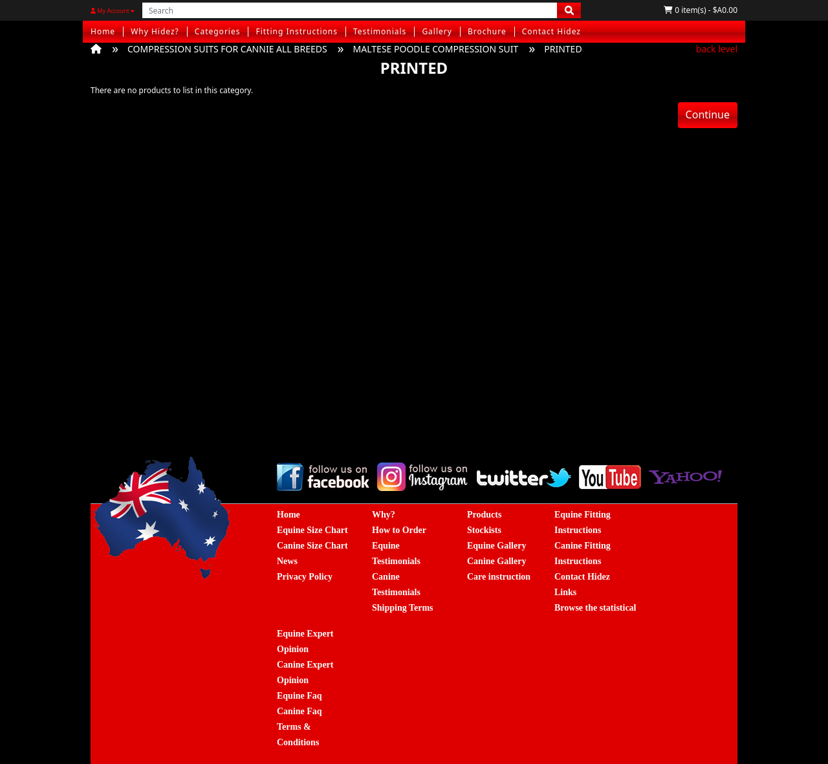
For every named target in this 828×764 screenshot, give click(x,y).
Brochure (487, 31)
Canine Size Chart (312, 546)
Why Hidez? (155, 31)
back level (716, 49)
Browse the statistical (595, 608)
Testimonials (379, 31)
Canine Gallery (496, 561)
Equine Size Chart (312, 530)
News (287, 561)
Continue (708, 114)
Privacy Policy (304, 577)
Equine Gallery (496, 546)
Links (565, 592)
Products (484, 514)
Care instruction (498, 577)
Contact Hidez (551, 31)
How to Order (399, 530)
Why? (383, 514)
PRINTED (563, 49)
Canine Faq (299, 711)
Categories (218, 31)
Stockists (484, 530)
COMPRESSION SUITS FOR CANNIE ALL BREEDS (227, 49)
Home (103, 31)
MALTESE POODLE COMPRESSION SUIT (436, 49)
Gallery (437, 31)
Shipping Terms (402, 608)
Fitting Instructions (297, 31)
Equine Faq (299, 696)
